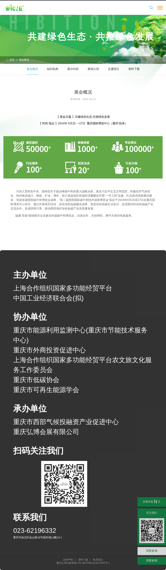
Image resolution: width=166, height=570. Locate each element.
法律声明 (68, 559)
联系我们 (98, 559)
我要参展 (151, 550)
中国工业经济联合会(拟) (48, 298)
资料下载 (83, 559)
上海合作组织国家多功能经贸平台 (62, 288)
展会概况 (24, 59)
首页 (11, 59)
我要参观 (151, 560)
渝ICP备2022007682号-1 (96, 562)
